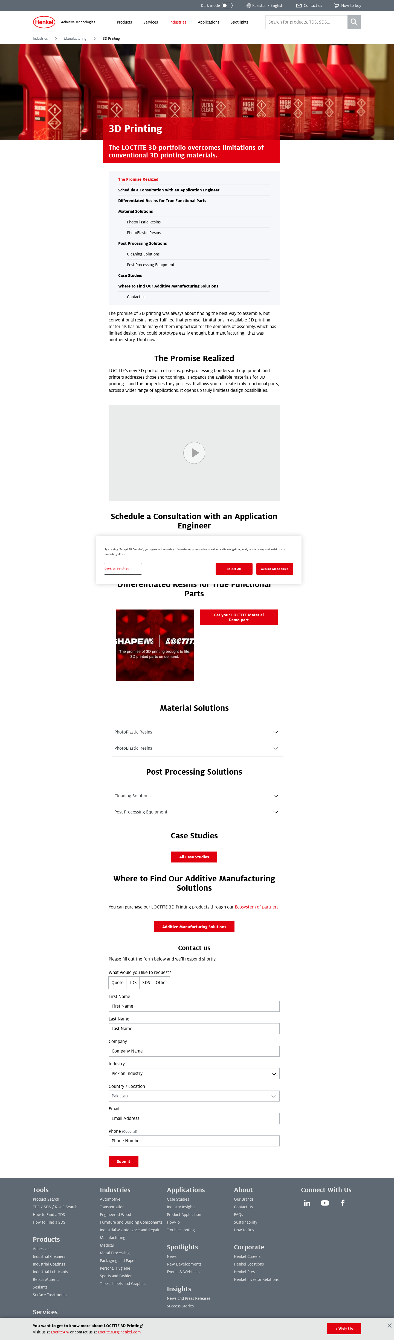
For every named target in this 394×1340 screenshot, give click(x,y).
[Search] (354, 22)
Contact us (136, 297)
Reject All (234, 568)
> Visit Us (344, 1329)
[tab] (197, 732)
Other (161, 982)
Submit (123, 1161)
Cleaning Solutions (143, 254)
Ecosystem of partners (257, 907)
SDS (146, 982)
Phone (123, 1131)
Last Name (119, 1019)
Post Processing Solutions (142, 243)
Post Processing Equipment (150, 265)
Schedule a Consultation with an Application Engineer (168, 190)
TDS (133, 982)
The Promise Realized (138, 179)
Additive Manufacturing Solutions (194, 927)
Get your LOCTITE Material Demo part (239, 617)
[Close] (390, 1325)
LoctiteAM (60, 1332)
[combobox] (194, 1073)
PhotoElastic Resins (144, 233)
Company (118, 1041)
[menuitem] (124, 22)
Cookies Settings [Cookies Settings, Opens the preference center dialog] (117, 568)
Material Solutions (135, 211)
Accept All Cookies (274, 568)
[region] (199, 560)
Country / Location (127, 1086)
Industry (117, 1064)
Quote (117, 982)
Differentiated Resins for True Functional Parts (162, 201)
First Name (119, 996)
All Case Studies (194, 857)
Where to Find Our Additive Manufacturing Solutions (168, 286)
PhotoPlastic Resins (144, 222)
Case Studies (130, 275)
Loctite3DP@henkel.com (119, 1332)
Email (114, 1108)
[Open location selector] (264, 5)
